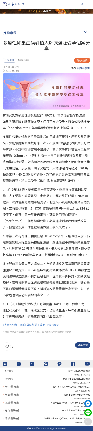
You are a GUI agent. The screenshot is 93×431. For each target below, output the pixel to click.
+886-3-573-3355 (82, 374)
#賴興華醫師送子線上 (32, 325)
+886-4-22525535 (82, 390)
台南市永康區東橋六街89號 (77, 394)
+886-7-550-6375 (82, 406)
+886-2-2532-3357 (81, 382)
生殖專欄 (9, 60)
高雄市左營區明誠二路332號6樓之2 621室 (70, 402)
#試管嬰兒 (53, 325)
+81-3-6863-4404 (82, 414)
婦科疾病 (23, 60)
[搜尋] (82, 4)
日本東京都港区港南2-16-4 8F (76, 410)
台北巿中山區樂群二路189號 (76, 378)
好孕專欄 (9, 32)
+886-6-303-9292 (82, 398)
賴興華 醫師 (83, 68)
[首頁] (16, 4)
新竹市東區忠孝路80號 (79, 370)
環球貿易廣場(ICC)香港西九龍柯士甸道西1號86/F (67, 418)
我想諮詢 (82, 60)
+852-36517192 (82, 422)
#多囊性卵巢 (10, 325)
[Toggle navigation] (86, 4)
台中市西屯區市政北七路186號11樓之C (71, 386)
